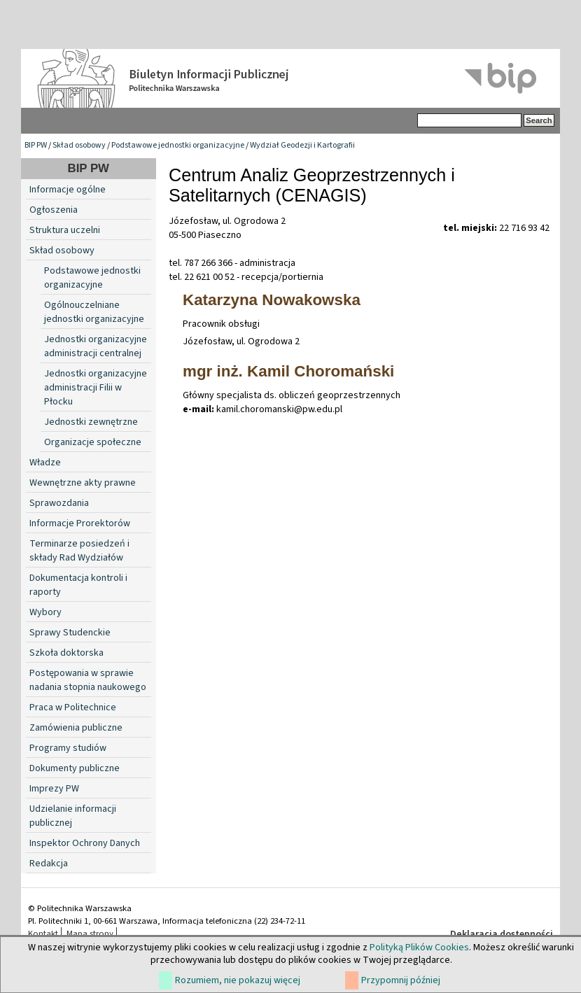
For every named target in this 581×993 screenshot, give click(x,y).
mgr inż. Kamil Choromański (288, 371)
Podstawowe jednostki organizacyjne (177, 145)
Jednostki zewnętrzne (91, 422)
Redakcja (48, 864)
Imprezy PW (54, 789)
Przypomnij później (400, 980)
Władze (45, 463)
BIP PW (35, 145)
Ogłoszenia (53, 210)
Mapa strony (89, 933)
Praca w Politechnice (72, 707)
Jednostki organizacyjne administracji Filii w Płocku (95, 388)
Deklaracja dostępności (501, 934)
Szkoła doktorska (66, 653)
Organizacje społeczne (92, 442)
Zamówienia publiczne (75, 728)
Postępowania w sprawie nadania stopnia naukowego (87, 680)
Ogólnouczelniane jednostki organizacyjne (94, 312)
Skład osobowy (79, 145)
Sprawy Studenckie (70, 633)
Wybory (45, 612)
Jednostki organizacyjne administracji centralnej (95, 346)
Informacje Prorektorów (79, 523)
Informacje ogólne (67, 190)
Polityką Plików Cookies (419, 948)
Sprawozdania (59, 503)
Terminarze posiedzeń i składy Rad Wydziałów (79, 551)
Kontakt (43, 933)
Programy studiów (67, 748)
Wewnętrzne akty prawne (82, 483)
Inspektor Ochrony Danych (84, 843)
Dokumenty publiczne (74, 768)
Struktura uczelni (64, 230)
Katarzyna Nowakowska (271, 300)
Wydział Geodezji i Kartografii (302, 145)
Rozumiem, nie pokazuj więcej (237, 980)
